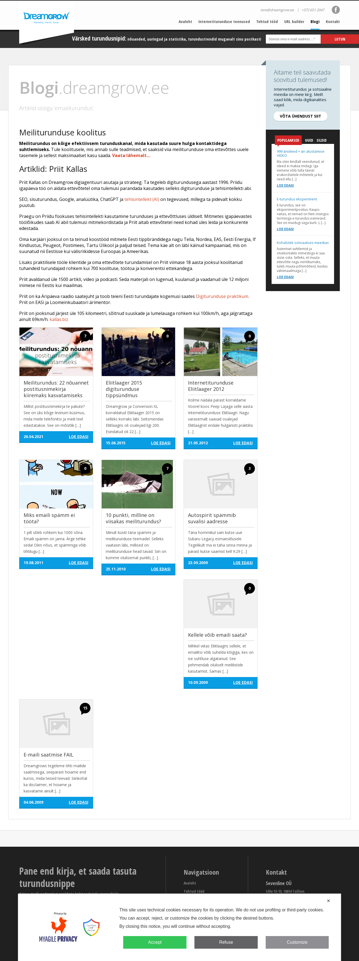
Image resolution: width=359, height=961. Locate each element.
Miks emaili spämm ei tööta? (49, 518)
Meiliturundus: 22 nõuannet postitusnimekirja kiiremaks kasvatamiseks (56, 389)
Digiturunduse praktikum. (222, 296)
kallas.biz (59, 319)
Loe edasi (285, 185)
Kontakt (333, 21)
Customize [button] (297, 942)
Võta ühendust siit (300, 116)
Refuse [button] (226, 942)
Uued (309, 140)
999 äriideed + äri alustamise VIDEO (300, 153)
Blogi (315, 21)
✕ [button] (328, 901)
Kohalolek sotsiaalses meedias (303, 242)
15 (85, 707)
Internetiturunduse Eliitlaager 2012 (210, 385)
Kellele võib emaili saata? (217, 635)
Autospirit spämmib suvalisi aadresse (212, 518)
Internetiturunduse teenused (224, 21)
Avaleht (185, 21)
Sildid (322, 140)
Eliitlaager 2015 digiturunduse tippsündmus (124, 389)
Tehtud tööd (267, 21)
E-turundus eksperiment (297, 199)
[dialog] (179, 927)
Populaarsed (288, 141)
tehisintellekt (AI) (141, 199)
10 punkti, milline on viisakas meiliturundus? (133, 518)
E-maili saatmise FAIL (48, 754)
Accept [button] (155, 942)
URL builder (294, 21)
